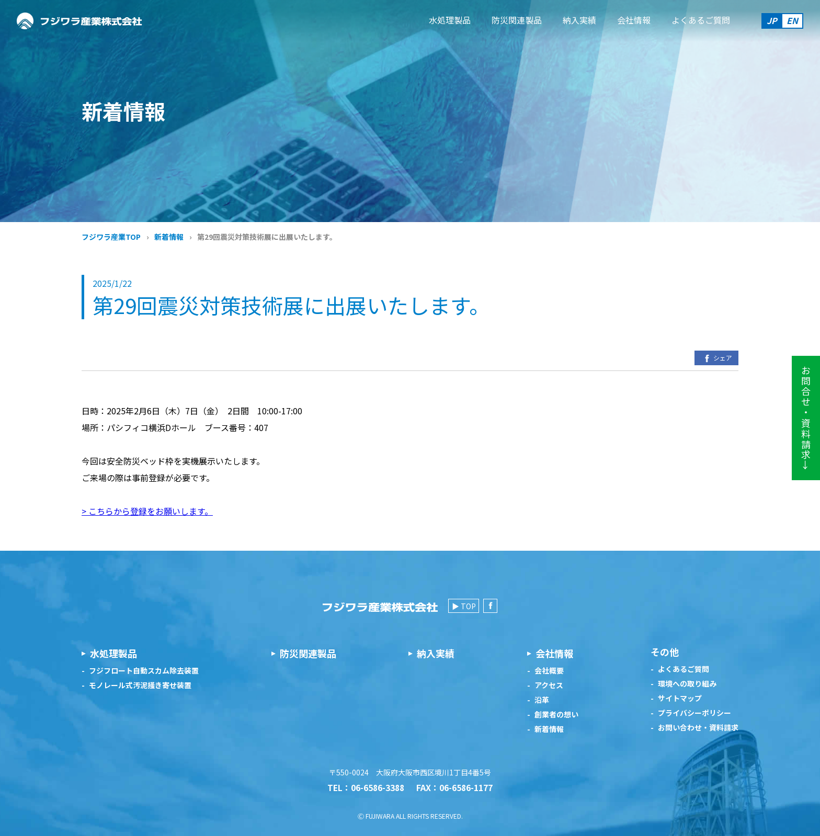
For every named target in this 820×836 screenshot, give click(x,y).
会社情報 (634, 20)
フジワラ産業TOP (111, 236)
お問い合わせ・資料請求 (698, 728)
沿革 (541, 700)
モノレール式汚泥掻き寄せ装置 (140, 685)
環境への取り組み (687, 684)
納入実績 (579, 20)
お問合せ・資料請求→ (806, 418)
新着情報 (169, 236)
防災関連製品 (517, 20)
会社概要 (549, 671)
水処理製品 (450, 20)
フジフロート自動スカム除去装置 (144, 671)
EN (792, 20)
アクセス (548, 685)
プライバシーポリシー (694, 713)
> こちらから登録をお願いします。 (147, 511)
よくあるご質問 (700, 20)
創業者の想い (556, 714)
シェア (716, 358)
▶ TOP (464, 606)
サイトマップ (680, 698)
